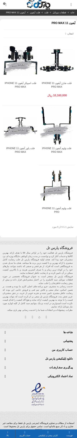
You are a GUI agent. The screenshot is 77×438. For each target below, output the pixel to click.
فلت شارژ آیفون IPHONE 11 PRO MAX (57, 85)
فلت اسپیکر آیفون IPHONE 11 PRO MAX (20, 85)
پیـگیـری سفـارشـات (61, 367)
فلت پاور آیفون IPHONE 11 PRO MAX (20, 150)
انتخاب (69, 33)
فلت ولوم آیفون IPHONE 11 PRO (56, 210)
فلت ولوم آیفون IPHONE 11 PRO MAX (56, 150)
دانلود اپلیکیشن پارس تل (59, 358)
